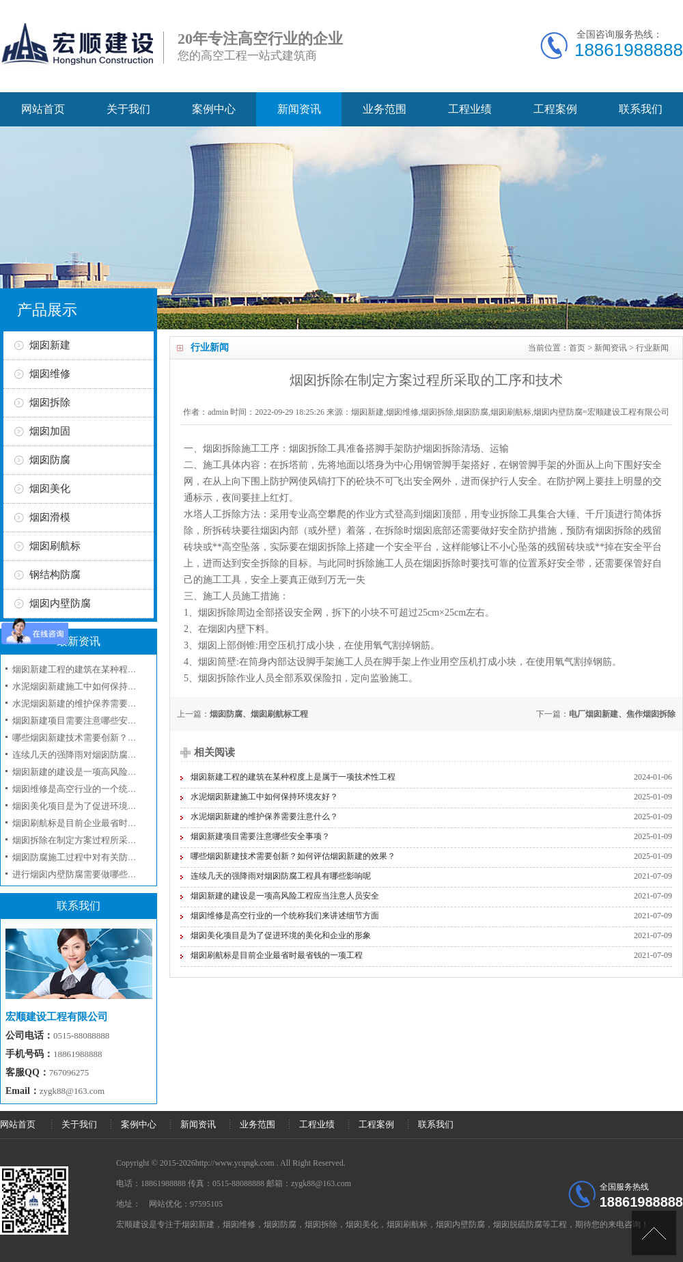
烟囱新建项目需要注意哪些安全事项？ (260, 836)
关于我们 (128, 109)
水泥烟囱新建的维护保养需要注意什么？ (264, 816)
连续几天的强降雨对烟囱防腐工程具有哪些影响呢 (281, 876)
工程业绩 (470, 109)
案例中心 (214, 109)
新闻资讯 (299, 109)
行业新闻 (652, 348)
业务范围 (384, 109)
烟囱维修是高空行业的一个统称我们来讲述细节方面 (285, 915)
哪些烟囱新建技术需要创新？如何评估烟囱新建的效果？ (293, 856)
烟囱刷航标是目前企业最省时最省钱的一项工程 (277, 955)
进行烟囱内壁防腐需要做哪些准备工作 (87, 874)
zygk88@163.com (72, 1091)
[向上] (654, 1233)
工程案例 (555, 109)
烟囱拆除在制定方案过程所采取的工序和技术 (101, 840)
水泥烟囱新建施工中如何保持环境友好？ (264, 796)
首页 (577, 348)
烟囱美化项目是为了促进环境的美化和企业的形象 (281, 935)
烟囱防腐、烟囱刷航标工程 (259, 714)
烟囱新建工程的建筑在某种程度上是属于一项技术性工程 (293, 777)
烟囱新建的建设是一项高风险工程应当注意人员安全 (285, 896)
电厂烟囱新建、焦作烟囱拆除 (622, 714)
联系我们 (641, 109)
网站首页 (43, 109)
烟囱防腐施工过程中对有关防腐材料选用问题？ (105, 857)
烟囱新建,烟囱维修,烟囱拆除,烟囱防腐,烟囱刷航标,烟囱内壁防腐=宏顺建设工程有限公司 (510, 412)
